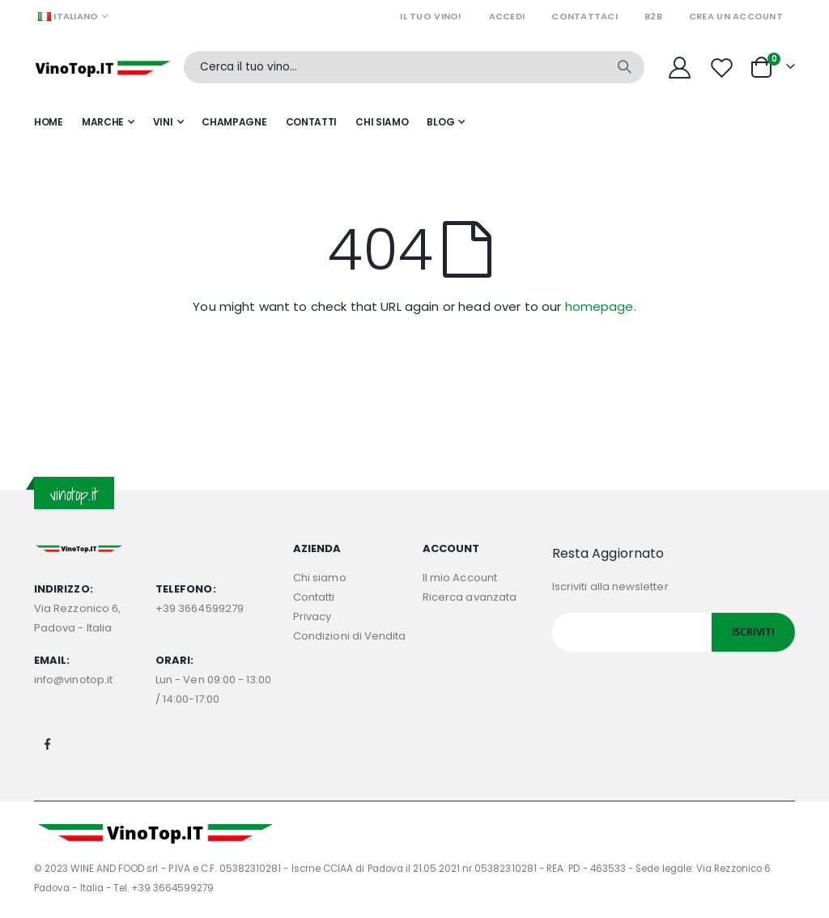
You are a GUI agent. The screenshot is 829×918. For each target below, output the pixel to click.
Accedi (507, 16)
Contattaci (584, 16)
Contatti (314, 597)
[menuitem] (446, 122)
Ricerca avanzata (470, 597)
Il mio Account (460, 577)
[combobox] (414, 67)
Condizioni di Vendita (349, 636)
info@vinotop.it (73, 679)
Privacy (312, 616)
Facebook (48, 744)
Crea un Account (736, 16)
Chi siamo (319, 577)
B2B (653, 16)
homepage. (600, 306)
